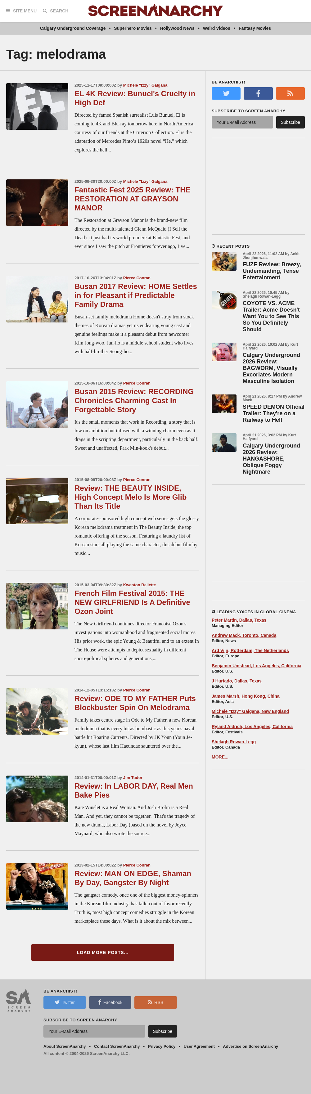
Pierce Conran (137, 278)
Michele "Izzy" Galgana (145, 85)
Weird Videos (216, 28)
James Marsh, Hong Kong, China (246, 696)
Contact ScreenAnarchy (117, 1046)
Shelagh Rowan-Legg (234, 741)
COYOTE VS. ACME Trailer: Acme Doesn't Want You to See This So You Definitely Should (271, 316)
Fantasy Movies (255, 28)
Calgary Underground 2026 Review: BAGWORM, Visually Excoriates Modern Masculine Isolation (271, 368)
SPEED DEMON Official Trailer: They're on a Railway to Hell (273, 413)
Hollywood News (177, 28)
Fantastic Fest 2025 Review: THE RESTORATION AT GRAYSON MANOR (132, 199)
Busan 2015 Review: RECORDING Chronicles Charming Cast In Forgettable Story (134, 400)
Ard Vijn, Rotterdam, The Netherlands (250, 650)
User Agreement (199, 1046)
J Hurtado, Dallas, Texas (237, 680)
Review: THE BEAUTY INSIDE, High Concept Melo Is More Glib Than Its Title (130, 497)
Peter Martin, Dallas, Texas (239, 620)
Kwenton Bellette (139, 585)
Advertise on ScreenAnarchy (250, 1046)
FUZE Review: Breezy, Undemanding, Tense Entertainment (272, 271)
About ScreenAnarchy (64, 1046)
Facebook (110, 1002)
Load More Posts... (103, 952)
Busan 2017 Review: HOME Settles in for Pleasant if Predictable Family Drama (135, 295)
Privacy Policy (161, 1046)
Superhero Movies (132, 28)
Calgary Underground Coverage (73, 28)
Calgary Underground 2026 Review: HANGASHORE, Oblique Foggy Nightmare (271, 459)
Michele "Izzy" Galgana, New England (250, 711)
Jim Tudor (132, 777)
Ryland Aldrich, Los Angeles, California (252, 726)
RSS (155, 1002)
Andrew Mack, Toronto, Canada (244, 635)
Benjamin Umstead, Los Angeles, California (256, 665)
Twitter (64, 1002)
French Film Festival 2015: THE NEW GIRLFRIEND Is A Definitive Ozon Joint (132, 602)
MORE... (220, 756)
